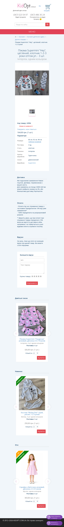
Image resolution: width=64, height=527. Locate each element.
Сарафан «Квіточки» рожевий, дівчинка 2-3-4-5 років (32, 488)
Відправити (32, 283)
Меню (32, 31)
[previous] (16, 333)
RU (40, 6)
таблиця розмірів (34, 142)
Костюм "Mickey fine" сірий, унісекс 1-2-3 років (32, 413)
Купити (41, 358)
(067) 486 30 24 (37, 14)
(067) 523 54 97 (20, 14)
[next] (48, 333)
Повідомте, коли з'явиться (26, 129)
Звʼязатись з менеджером (54, 523)
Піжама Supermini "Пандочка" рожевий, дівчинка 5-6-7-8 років (32, 340)
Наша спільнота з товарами (55, 517)
